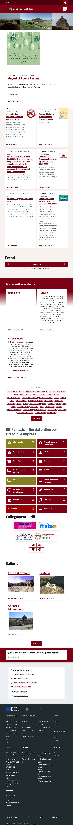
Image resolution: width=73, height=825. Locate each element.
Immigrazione (11, 403)
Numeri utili (9, 790)
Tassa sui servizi (52, 409)
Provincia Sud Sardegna (28, 760)
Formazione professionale (35, 400)
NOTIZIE (12, 75)
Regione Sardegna (11, 2)
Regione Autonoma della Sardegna (28, 754)
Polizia (41, 406)
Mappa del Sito (57, 817)
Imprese (25, 403)
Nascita (13, 406)
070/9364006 (10, 767)
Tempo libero (62, 409)
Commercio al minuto (53, 394)
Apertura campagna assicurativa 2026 (20, 200)
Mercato (58, 403)
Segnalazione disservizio (44, 773)
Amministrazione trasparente (44, 765)
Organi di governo (11, 730)
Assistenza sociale (19, 394)
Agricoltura (31, 391)
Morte (64, 403)
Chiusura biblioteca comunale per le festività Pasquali (46, 116)
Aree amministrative (12, 721)
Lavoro (44, 403)
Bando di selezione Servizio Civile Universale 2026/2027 (48, 201)
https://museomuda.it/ (20, 371)
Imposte (19, 403)
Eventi (56, 740)
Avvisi (55, 724)
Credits (41, 817)
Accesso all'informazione (14, 391)
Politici (8, 739)
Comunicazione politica (45, 397)
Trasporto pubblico (40, 412)
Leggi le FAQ (42, 769)
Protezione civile (49, 406)
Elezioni (12, 400)
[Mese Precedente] (8, 264)
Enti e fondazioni (11, 727)
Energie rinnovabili (21, 400)
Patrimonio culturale (23, 406)
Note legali (41, 756)
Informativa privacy (44, 753)
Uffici (7, 742)
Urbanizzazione (51, 412)
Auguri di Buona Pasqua (23, 78)
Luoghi (56, 737)
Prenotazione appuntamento (44, 777)
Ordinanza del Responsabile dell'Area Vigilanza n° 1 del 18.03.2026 (48, 160)
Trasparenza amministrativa (25, 412)
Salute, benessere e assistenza (44, 723)
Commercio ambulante (13, 397)
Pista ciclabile (34, 406)
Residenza (59, 406)
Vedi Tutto (36, 643)
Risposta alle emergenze (14, 409)
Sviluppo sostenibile (40, 409)
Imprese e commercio (28, 736)
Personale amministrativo (12, 735)
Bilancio (28, 394)
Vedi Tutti (36, 418)
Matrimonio (51, 403)
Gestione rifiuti (48, 400)
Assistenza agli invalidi (59, 391)
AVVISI (12, 151)
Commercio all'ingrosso (38, 394)
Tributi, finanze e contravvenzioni (44, 729)
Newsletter (57, 755)
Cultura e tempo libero (28, 732)
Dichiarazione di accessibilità (44, 760)
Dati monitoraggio (11, 817)
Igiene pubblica (59, 400)
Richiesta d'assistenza (44, 782)
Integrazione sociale (35, 403)
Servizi (28, 817)
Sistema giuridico (28, 409)
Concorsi (56, 397)
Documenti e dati (11, 724)
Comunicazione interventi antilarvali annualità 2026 (14, 116)
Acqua (25, 391)
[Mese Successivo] (64, 264)
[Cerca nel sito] (64, 9)
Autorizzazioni (26, 727)
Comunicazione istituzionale (30, 397)
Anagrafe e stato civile (28, 723)
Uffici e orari (9, 787)
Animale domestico (41, 391)
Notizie (56, 721)
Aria (50, 391)
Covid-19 (63, 397)
